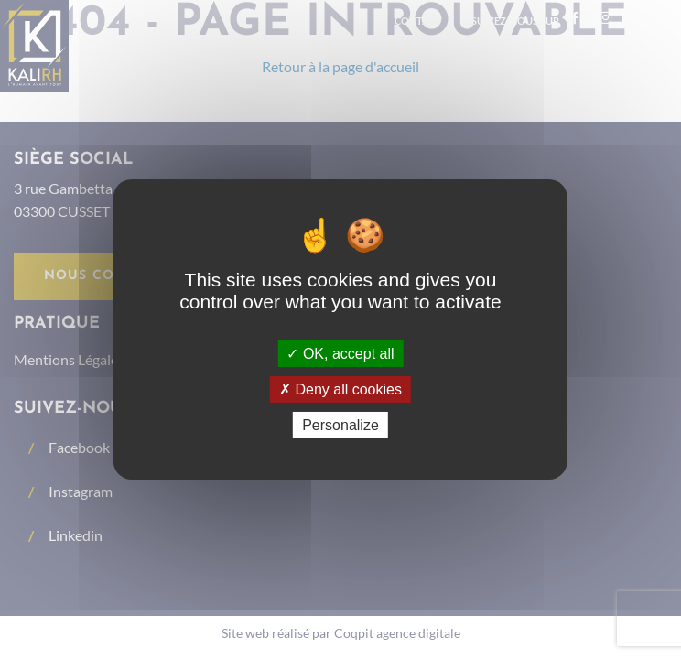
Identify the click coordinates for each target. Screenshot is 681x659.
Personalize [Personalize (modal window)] (340, 425)
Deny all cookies (340, 389)
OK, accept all (340, 353)
